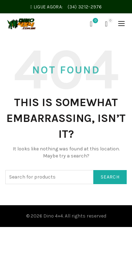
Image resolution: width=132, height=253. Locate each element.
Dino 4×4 (53, 216)
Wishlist (95, 21)
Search (110, 177)
